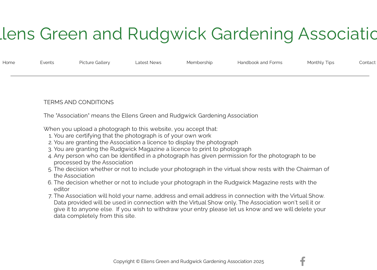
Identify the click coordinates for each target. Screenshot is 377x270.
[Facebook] (302, 261)
